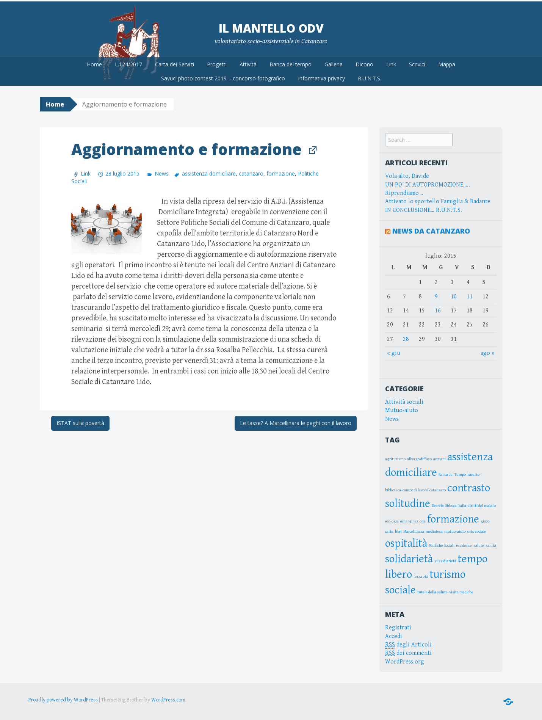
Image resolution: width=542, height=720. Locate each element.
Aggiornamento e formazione (186, 147)
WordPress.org (404, 660)
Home (94, 62)
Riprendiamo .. (404, 191)
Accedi (393, 634)
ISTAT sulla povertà (80, 421)
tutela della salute (432, 590)
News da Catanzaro (431, 229)
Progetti (217, 62)
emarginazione (413, 520)
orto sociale (476, 530)
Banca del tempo (290, 62)
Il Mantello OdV (271, 27)
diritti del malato (482, 504)
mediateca (434, 530)
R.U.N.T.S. (369, 77)
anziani (439, 458)
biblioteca (393, 489)
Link (391, 62)
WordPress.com (168, 699)
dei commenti (408, 652)
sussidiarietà (445, 559)
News (162, 172)
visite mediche (461, 590)
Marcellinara (413, 530)
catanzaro (251, 172)
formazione (280, 172)
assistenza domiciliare (209, 172)
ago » (488, 351)
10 (454, 295)
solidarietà (409, 557)
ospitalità (406, 541)
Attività (248, 62)
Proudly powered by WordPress (63, 699)
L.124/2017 (128, 62)
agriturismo (395, 458)
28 (406, 337)
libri (398, 530)
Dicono (364, 62)
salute (478, 544)
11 (470, 295)
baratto (473, 473)
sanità (491, 544)
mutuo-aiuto (455, 530)
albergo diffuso (419, 458)
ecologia (392, 520)
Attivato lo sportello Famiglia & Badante (437, 200)
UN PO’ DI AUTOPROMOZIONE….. (427, 183)
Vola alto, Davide (407, 175)
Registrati (398, 626)
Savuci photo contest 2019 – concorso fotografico (223, 77)
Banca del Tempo (452, 473)
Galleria (333, 62)
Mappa (446, 62)
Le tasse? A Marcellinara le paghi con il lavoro (295, 421)
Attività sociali (404, 400)
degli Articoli (408, 643)
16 (438, 309)
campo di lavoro (415, 489)
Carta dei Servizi (174, 62)
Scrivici (417, 62)
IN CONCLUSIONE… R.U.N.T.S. (423, 208)
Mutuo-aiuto (401, 409)
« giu (393, 351)
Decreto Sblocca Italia (449, 504)
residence (464, 544)
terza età (421, 575)
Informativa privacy (321, 77)
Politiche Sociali (441, 544)
